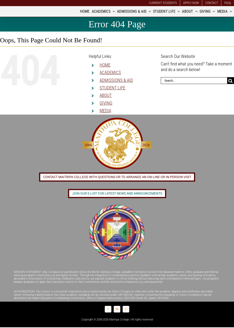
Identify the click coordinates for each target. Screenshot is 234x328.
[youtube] (117, 309)
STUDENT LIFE (112, 88)
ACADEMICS (110, 72)
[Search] (230, 80)
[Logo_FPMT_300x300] (117, 205)
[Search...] (194, 80)
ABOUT (106, 95)
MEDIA (105, 110)
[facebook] (108, 309)
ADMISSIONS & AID (116, 80)
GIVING (106, 103)
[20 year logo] (117, 119)
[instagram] (126, 309)
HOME (105, 65)
